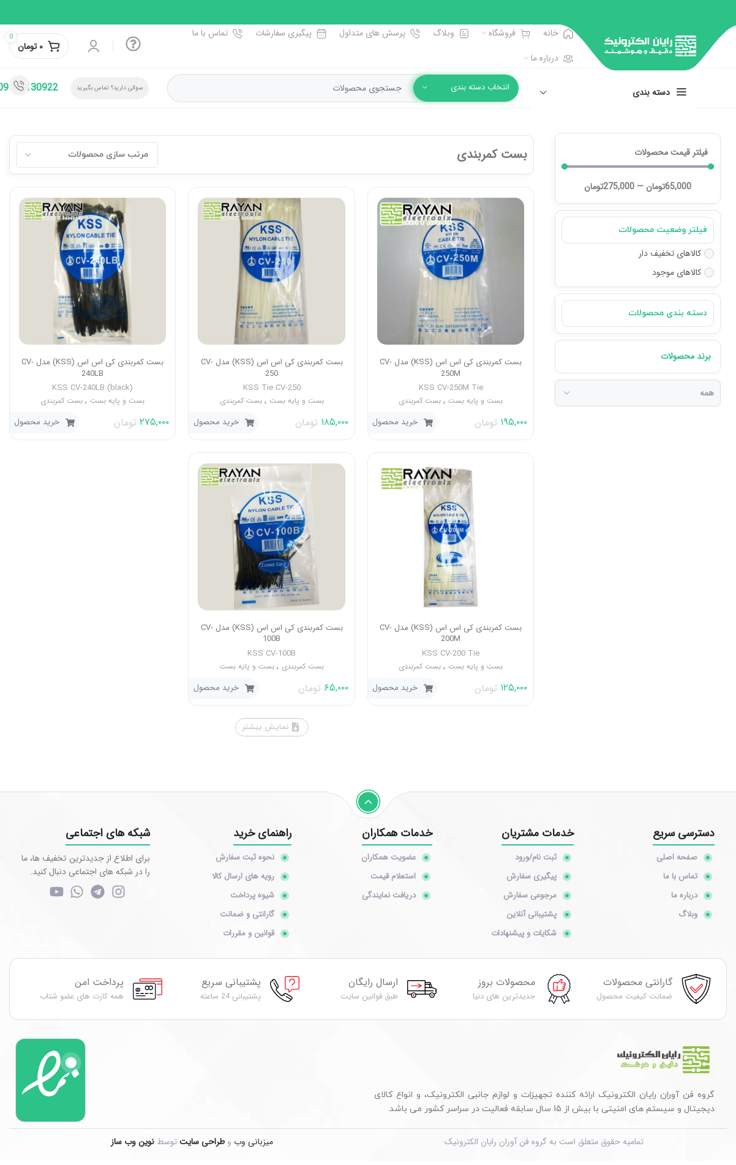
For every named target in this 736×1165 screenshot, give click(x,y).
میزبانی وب (253, 1146)
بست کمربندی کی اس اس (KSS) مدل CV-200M (451, 633)
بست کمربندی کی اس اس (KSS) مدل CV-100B (272, 633)
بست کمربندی (420, 400)
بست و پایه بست (475, 400)
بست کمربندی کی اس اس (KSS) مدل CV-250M (451, 368)
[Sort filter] (87, 155)
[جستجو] (343, 88)
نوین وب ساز (132, 1146)
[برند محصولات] (638, 393)
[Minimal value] (637, 166)
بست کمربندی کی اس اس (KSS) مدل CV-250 (272, 368)
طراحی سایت (202, 1146)
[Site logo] (650, 45)
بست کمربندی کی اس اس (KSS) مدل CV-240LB (92, 368)
